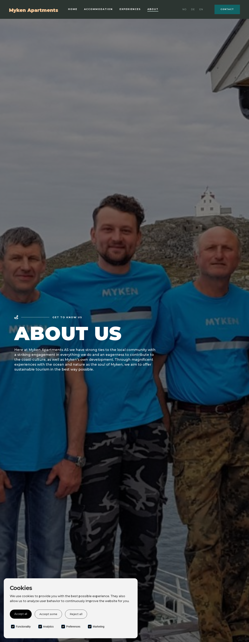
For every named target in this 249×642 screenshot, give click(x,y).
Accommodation (98, 9)
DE (193, 9)
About (152, 9)
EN (201, 9)
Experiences (130, 9)
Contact (227, 9)
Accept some (48, 614)
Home (72, 9)
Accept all (20, 614)
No (184, 9)
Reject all (76, 614)
